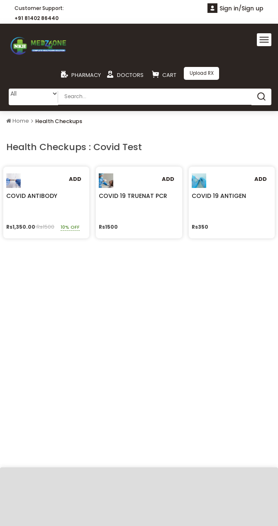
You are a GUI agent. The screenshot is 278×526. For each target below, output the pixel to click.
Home (17, 120)
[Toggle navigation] (264, 39)
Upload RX (201, 73)
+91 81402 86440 (37, 18)
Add (75, 178)
